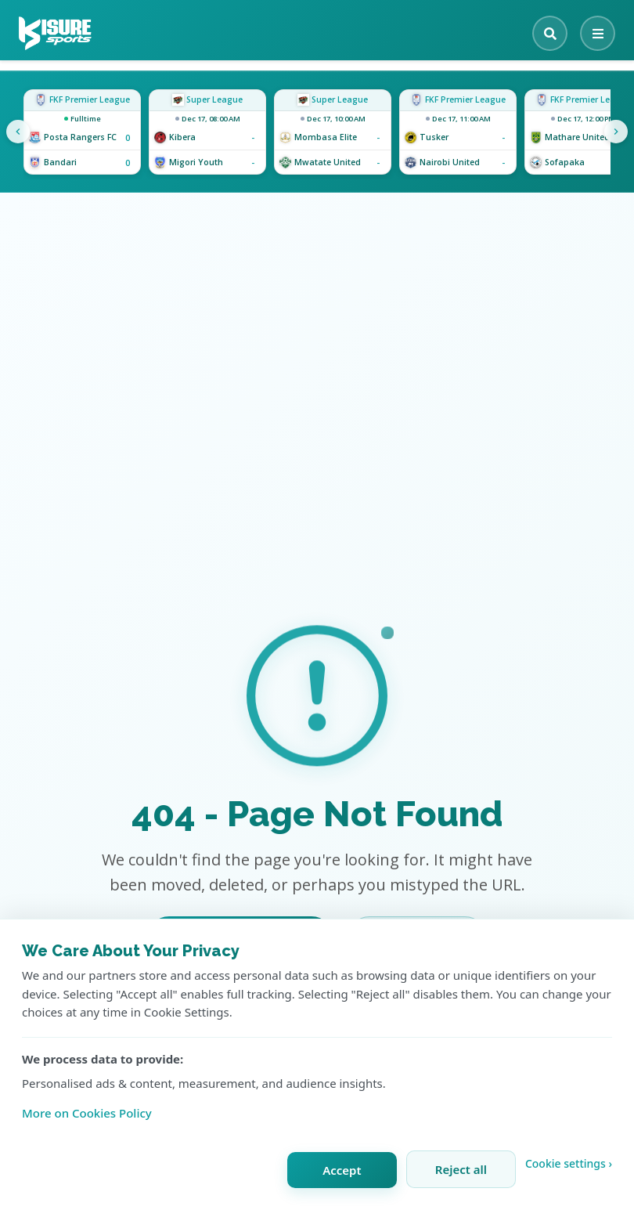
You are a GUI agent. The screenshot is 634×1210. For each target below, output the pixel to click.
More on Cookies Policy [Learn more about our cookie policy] (87, 1113)
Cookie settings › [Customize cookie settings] (568, 1163)
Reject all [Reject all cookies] (461, 1169)
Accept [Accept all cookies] (341, 1170)
